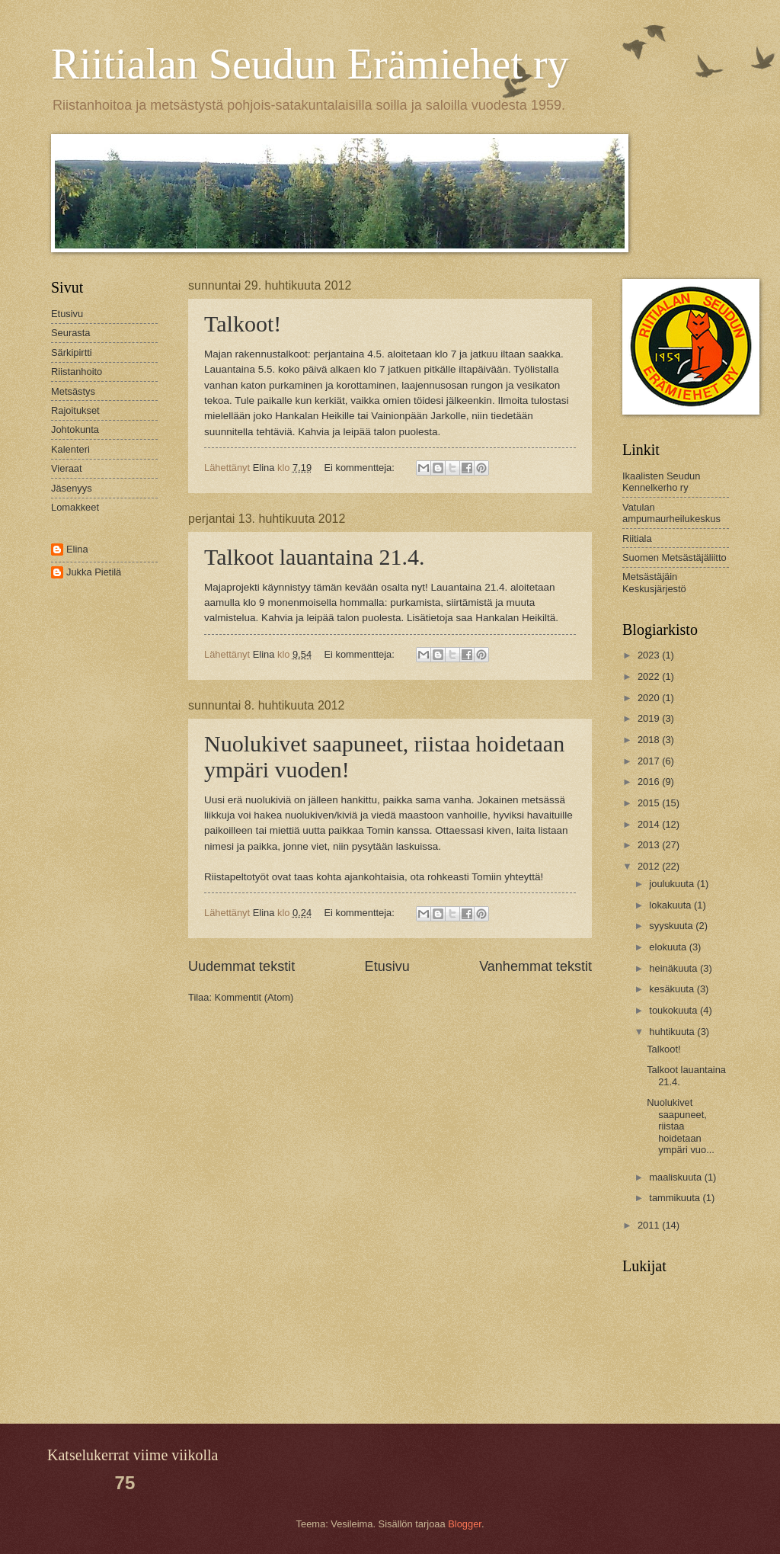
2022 (650, 676)
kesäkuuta (672, 989)
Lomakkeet (75, 507)
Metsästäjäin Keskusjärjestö (654, 582)
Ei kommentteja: (361, 467)
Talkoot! (242, 323)
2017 (650, 761)
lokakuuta (671, 905)
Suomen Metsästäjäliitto (674, 557)
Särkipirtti (71, 352)
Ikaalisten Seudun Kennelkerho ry (661, 481)
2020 (650, 697)
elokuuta (669, 947)
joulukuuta (672, 883)
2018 (650, 739)
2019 (650, 718)
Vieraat (66, 468)
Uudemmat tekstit (241, 966)
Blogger (464, 1524)
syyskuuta (672, 925)
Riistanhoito (76, 371)
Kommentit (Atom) (254, 997)
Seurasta (71, 332)
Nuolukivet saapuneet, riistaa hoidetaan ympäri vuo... (680, 1126)
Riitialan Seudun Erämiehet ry (310, 64)
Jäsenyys (71, 488)
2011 (650, 1225)
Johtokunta (75, 429)
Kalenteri (70, 449)
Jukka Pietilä (93, 572)
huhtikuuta (673, 1031)
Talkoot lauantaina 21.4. (314, 556)
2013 (650, 845)
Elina (77, 549)
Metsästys (73, 391)
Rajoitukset (75, 410)
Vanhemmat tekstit (535, 966)
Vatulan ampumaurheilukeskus (671, 512)
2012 (650, 866)
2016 (650, 781)
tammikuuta (675, 1197)
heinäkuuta (674, 968)
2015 (650, 803)
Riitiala (637, 538)
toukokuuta (674, 1010)
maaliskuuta (676, 1177)
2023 (650, 655)
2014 (650, 824)
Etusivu (387, 966)
